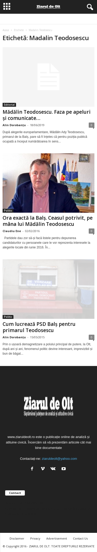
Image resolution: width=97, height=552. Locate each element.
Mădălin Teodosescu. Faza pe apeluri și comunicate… (47, 115)
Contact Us (80, 538)
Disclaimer (17, 538)
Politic (8, 210)
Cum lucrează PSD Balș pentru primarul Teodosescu (39, 327)
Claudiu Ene (12, 231)
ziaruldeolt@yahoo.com (59, 459)
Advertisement (56, 538)
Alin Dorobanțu (14, 125)
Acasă (6, 30)
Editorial (9, 104)
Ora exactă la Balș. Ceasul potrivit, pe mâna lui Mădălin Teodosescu (48, 220)
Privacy (35, 538)
